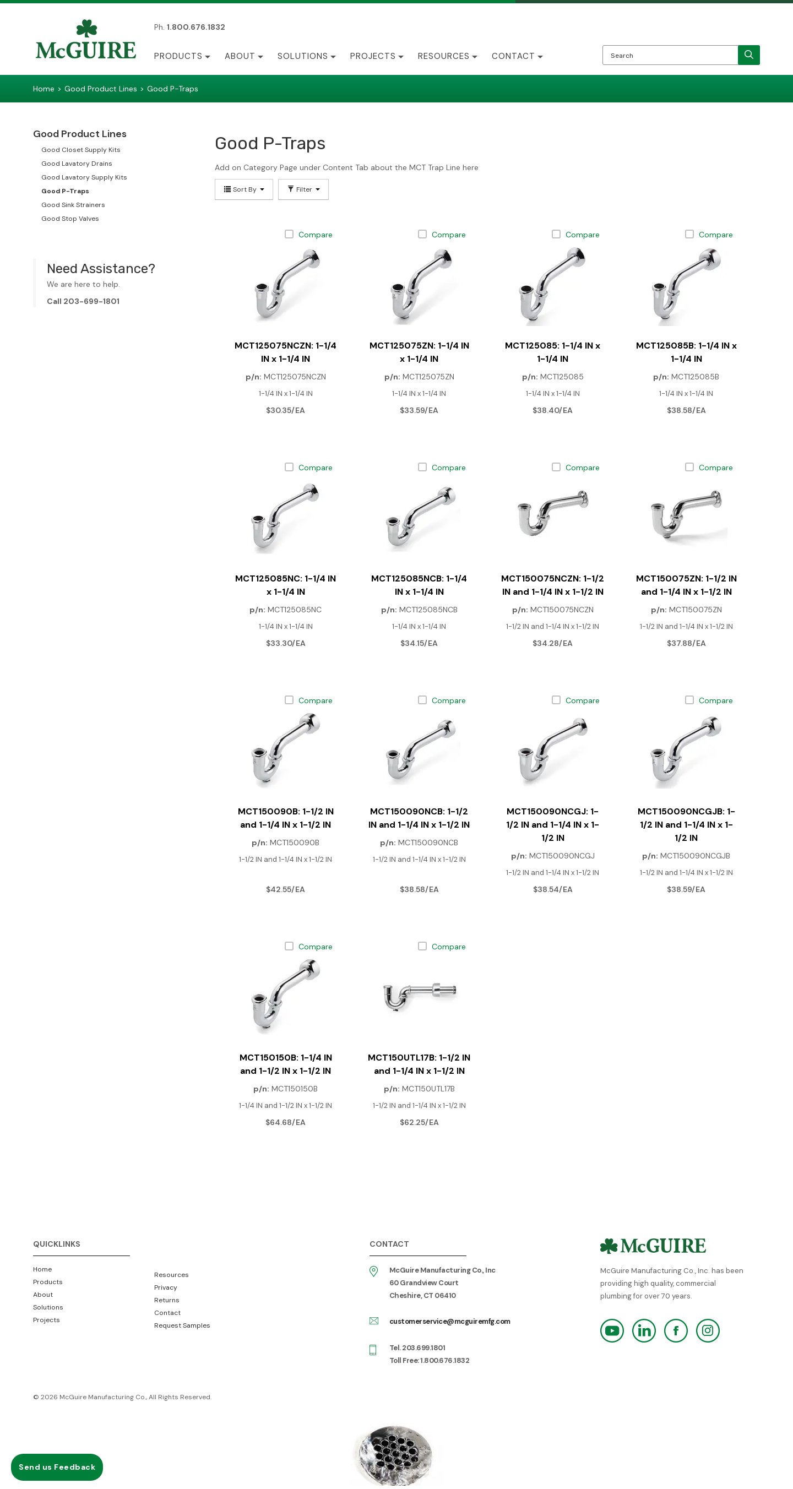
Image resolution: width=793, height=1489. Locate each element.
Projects (373, 56)
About (240, 56)
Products (178, 56)
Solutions (303, 56)
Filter (303, 189)
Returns (167, 1300)
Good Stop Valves (70, 218)
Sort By (244, 189)
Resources (444, 56)
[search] (749, 55)
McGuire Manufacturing (86, 40)
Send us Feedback (57, 1467)
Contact (513, 56)
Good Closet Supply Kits (81, 149)
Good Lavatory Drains (76, 163)
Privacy (165, 1287)
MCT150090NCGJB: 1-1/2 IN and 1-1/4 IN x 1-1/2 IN (686, 825)
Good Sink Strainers (73, 204)
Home (42, 1269)
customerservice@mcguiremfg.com (449, 1321)
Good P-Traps (65, 191)
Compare (315, 235)
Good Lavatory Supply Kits (84, 177)
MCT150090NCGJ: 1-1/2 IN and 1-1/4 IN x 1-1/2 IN (552, 825)
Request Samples (182, 1325)
